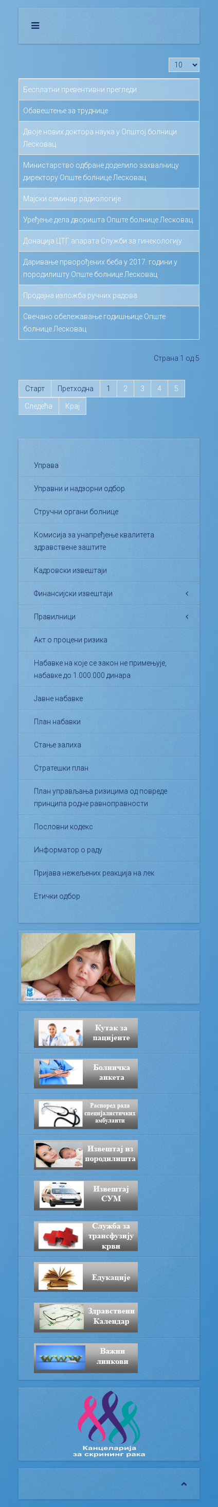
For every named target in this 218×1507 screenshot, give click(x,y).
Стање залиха (57, 745)
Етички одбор (57, 896)
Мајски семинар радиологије (72, 199)
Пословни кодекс (63, 826)
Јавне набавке (58, 698)
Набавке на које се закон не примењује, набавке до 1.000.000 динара (100, 669)
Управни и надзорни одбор (79, 488)
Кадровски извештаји (70, 570)
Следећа (38, 406)
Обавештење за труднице (65, 111)
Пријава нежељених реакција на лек (94, 873)
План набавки (57, 721)
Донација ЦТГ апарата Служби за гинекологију (102, 241)
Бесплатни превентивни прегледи (80, 89)
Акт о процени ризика (70, 640)
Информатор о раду (68, 850)
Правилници (55, 616)
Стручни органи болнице (76, 511)
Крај (72, 406)
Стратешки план (61, 768)
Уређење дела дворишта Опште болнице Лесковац (108, 220)
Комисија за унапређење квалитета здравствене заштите (94, 541)
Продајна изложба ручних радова (80, 295)
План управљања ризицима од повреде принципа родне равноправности (100, 797)
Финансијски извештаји (73, 593)
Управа (46, 465)
